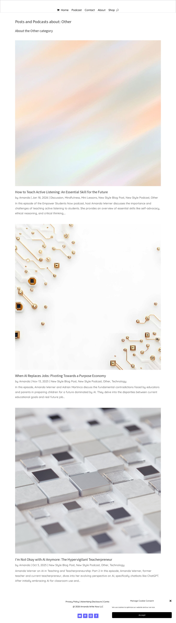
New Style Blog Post (111, 197)
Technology (119, 381)
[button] (170, 600)
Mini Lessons (89, 197)
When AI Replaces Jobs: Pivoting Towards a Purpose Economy (60, 375)
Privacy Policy (72, 601)
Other (154, 197)
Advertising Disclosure (91, 601)
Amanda (24, 197)
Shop (111, 10)
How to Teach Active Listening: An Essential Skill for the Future (61, 192)
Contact (90, 10)
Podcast (77, 10)
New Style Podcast (137, 197)
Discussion (56, 197)
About (101, 10)
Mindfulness (72, 197)
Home (64, 10)
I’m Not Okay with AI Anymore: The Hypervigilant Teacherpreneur (63, 559)
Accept (142, 615)
